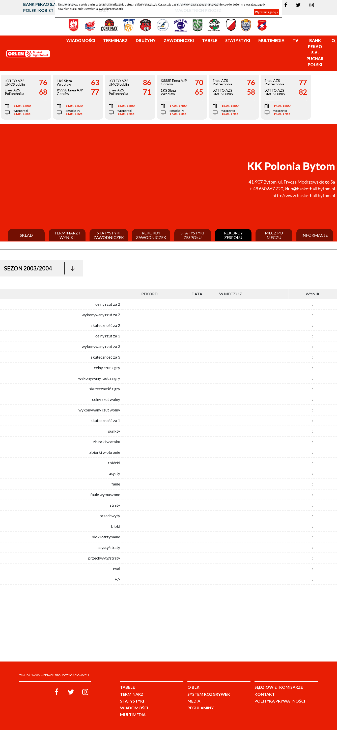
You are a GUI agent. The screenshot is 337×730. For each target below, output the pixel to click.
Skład (26, 235)
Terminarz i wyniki (67, 235)
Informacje (314, 235)
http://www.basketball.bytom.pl (303, 195)
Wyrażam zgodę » (266, 12)
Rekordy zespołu (233, 235)
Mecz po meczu (274, 235)
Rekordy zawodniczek (151, 235)
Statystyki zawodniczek (109, 235)
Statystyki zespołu (192, 235)
